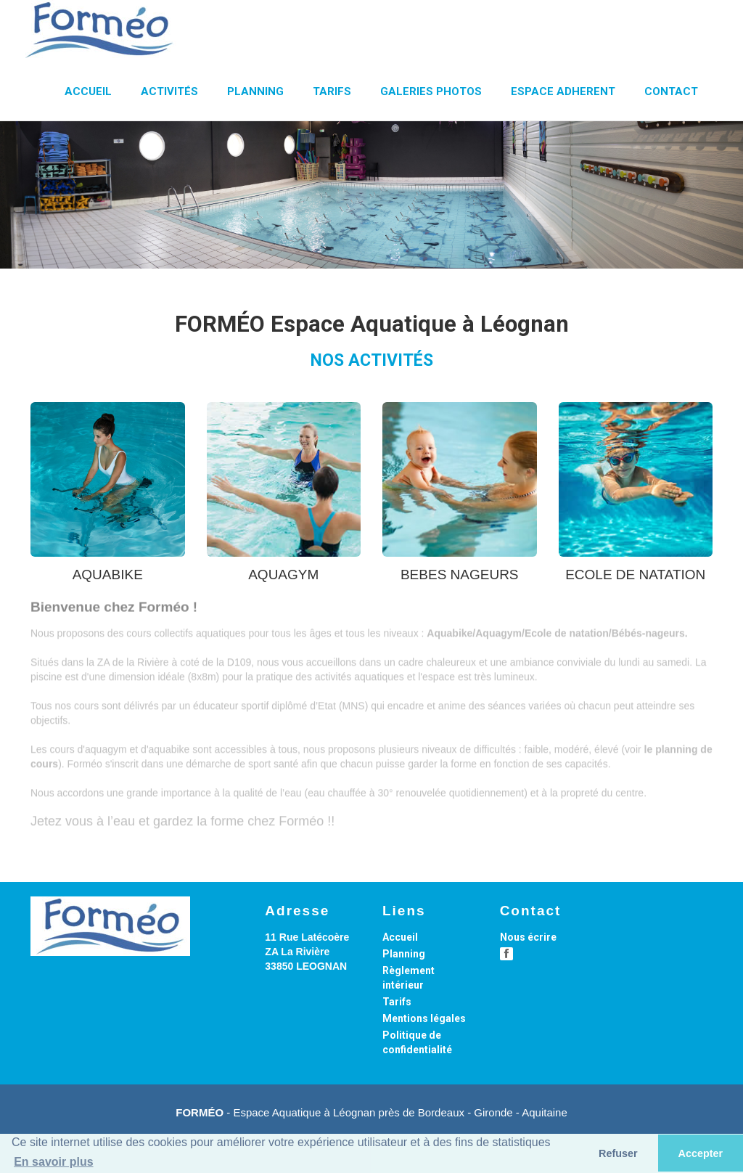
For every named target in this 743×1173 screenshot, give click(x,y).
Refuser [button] (618, 1153)
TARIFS (332, 91)
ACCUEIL (88, 91)
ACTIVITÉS (169, 91)
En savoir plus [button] (53, 1162)
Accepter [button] (700, 1153)
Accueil (400, 937)
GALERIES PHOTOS (431, 91)
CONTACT (671, 91)
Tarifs (396, 1002)
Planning (403, 954)
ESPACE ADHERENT (563, 91)
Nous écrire (528, 937)
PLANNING (255, 91)
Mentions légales (424, 1018)
